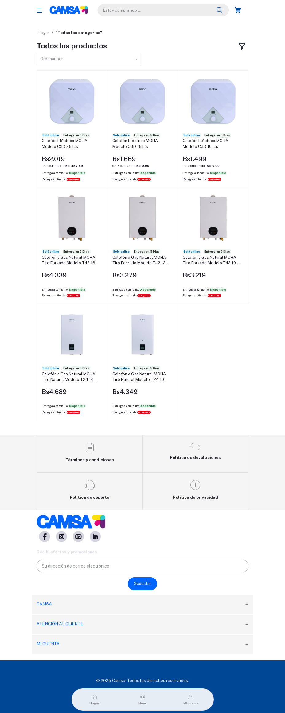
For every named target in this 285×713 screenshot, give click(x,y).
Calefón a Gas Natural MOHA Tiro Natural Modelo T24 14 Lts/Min (68, 377)
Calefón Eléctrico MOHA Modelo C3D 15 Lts (135, 143)
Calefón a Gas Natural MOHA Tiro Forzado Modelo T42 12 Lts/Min (139, 260)
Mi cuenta (48, 643)
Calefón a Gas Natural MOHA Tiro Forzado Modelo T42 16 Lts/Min (68, 260)
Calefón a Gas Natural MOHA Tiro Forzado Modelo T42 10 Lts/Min (209, 260)
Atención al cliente (60, 623)
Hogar (43, 32)
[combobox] (89, 60)
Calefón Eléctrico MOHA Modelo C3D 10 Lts (205, 143)
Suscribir (142, 583)
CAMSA (44, 603)
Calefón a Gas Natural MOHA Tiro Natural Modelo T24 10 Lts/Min (139, 377)
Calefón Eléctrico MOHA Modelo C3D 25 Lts (64, 143)
